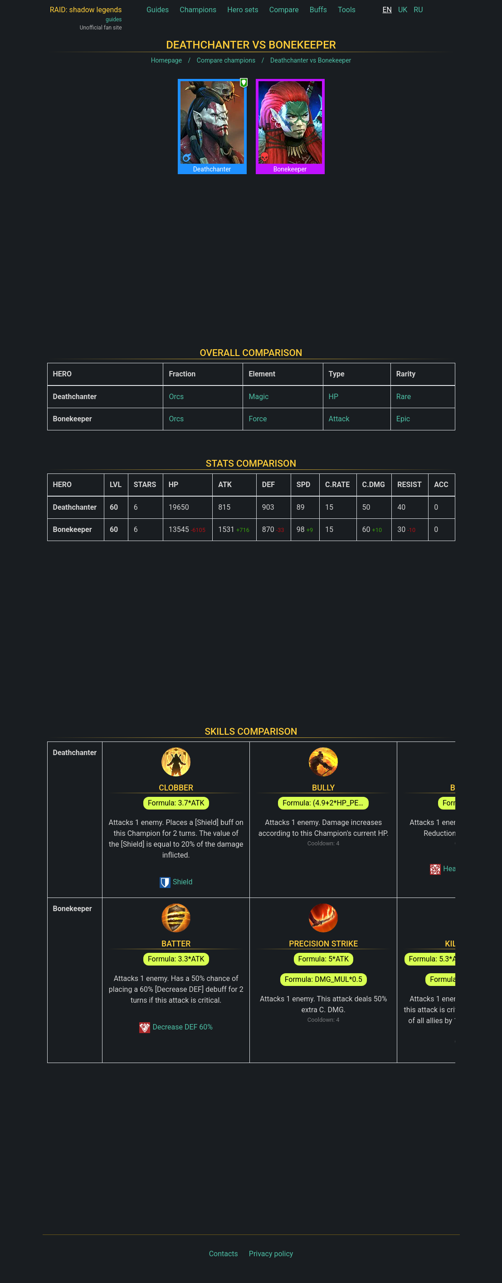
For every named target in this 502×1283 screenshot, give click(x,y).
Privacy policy (271, 1253)
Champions (198, 9)
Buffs (318, 9)
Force (258, 419)
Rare (403, 396)
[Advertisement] (251, 253)
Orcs (176, 396)
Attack (339, 419)
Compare (284, 9)
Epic (403, 419)
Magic (258, 396)
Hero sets (242, 9)
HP (334, 396)
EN (387, 9)
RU (418, 9)
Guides (157, 9)
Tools (347, 9)
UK (402, 9)
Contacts (223, 1253)
